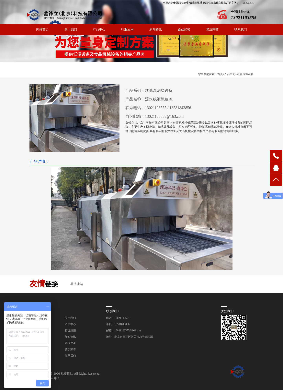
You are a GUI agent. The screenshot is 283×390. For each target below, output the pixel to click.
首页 (220, 74)
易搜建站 (76, 284)
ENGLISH (248, 2)
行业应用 (127, 29)
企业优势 (184, 29)
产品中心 (99, 29)
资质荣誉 (212, 29)
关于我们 (70, 29)
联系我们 (240, 29)
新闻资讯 (155, 29)
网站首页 (42, 29)
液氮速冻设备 (245, 74)
